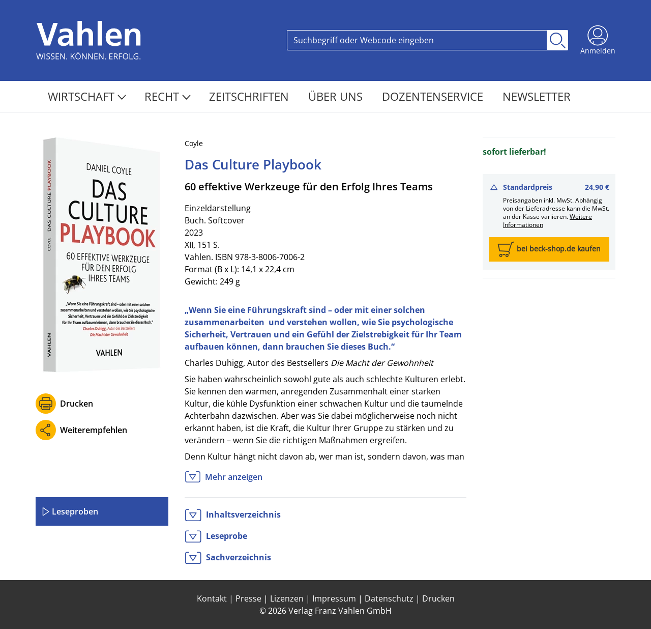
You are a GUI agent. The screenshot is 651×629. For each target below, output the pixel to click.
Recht (167, 96)
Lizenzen (287, 598)
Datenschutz (389, 598)
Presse (248, 598)
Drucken (76, 403)
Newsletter (536, 96)
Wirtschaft (87, 96)
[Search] (417, 40)
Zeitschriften (250, 96)
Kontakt (212, 598)
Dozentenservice (434, 96)
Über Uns (337, 96)
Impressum (334, 598)
